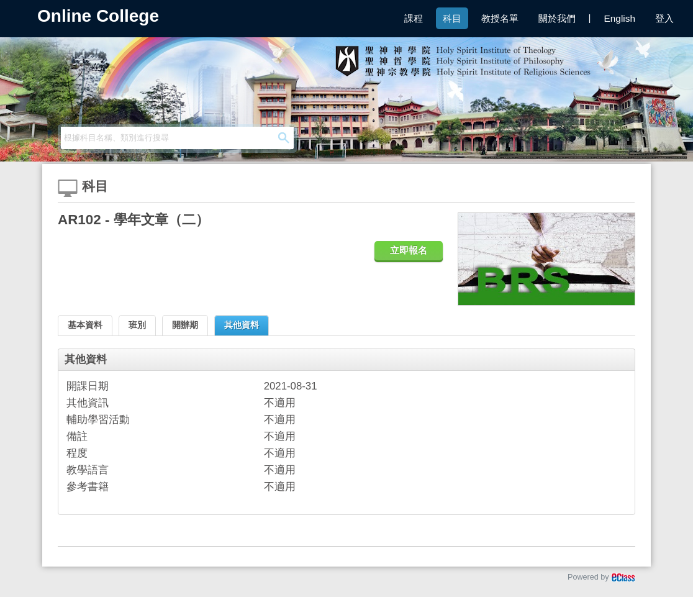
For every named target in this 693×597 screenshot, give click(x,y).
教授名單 (500, 18)
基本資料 (85, 325)
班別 (137, 325)
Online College (98, 15)
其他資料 (241, 325)
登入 (664, 18)
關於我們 (557, 18)
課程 (413, 18)
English (619, 18)
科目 (452, 18)
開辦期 (185, 325)
